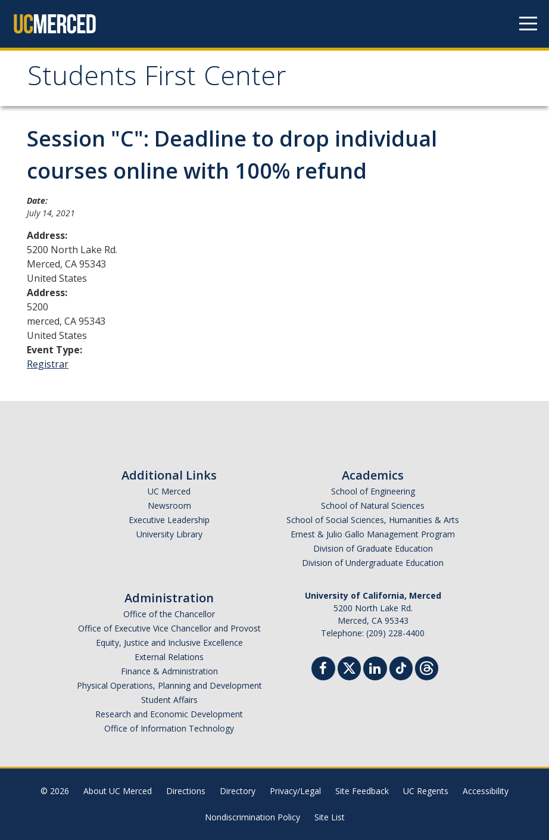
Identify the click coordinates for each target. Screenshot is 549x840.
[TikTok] (401, 667)
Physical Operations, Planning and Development (169, 685)
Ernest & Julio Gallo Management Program (373, 534)
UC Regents (425, 791)
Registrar (47, 364)
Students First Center (156, 79)
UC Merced (169, 491)
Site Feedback (362, 791)
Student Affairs (169, 699)
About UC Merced (117, 791)
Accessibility (486, 791)
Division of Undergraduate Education (373, 562)
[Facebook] (323, 670)
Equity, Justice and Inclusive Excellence (169, 642)
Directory (237, 791)
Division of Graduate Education (373, 548)
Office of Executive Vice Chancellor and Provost (169, 628)
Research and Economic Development (169, 714)
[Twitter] (349, 667)
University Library (169, 534)
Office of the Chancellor (169, 614)
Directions (185, 791)
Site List (329, 817)
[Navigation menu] (528, 23)
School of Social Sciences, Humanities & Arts (372, 519)
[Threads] (426, 667)
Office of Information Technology (169, 728)
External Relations (169, 656)
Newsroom (169, 505)
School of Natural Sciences (373, 505)
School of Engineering (373, 491)
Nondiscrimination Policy (252, 817)
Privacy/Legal (295, 791)
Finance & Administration (169, 671)
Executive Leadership (169, 519)
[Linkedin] (375, 670)
